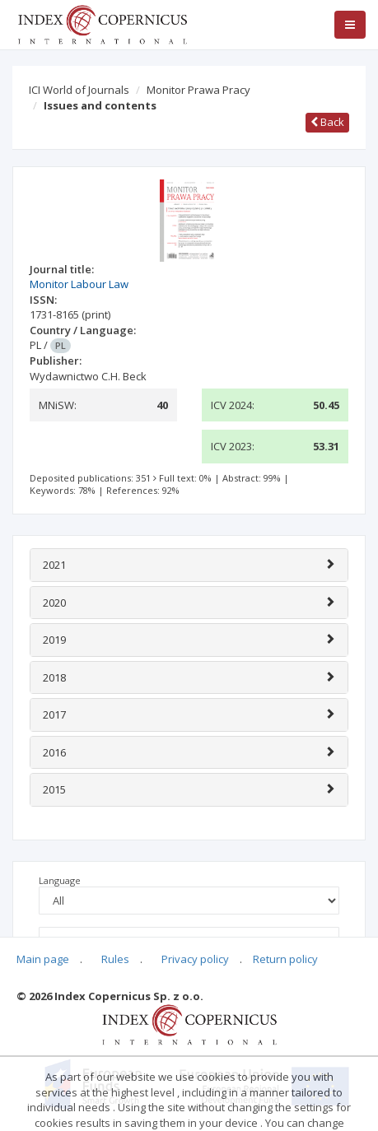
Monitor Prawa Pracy (198, 89)
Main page (42, 959)
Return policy (285, 959)
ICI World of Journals (79, 89)
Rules (115, 959)
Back (327, 121)
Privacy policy (195, 959)
